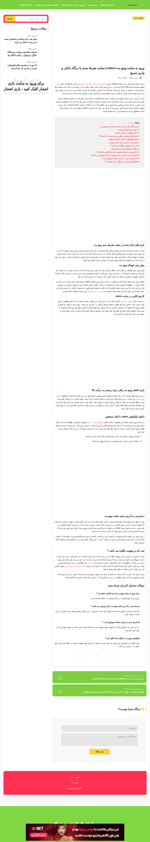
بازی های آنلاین (26, 5)
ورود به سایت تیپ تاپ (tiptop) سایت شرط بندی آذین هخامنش (118, 679)
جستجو (9, 19)
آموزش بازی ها (79, 5)
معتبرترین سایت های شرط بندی (92, 84)
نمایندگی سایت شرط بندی (75, 566)
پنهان (132, 123)
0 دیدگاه (122, 78)
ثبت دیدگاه (99, 752)
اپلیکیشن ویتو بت (96, 422)
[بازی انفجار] (143, 5)
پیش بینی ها (66, 5)
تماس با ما (75, 777)
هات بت (91, 563)
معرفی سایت (92, 5)
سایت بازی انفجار (107, 5)
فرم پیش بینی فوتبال (95, 291)
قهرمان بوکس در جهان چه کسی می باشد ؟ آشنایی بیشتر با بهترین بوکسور (113, 692)
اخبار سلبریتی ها (75, 788)
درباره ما (75, 782)
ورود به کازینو (126, 301)
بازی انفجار (132, 5)
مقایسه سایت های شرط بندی (46, 5)
